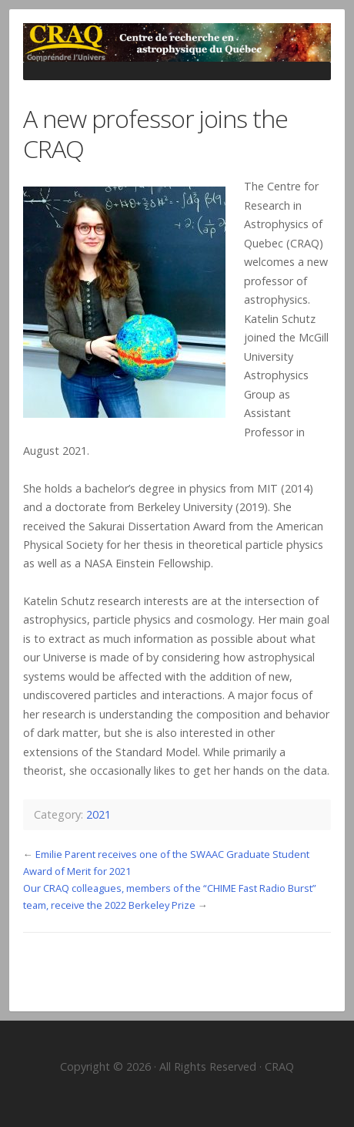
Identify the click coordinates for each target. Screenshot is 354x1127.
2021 (98, 814)
